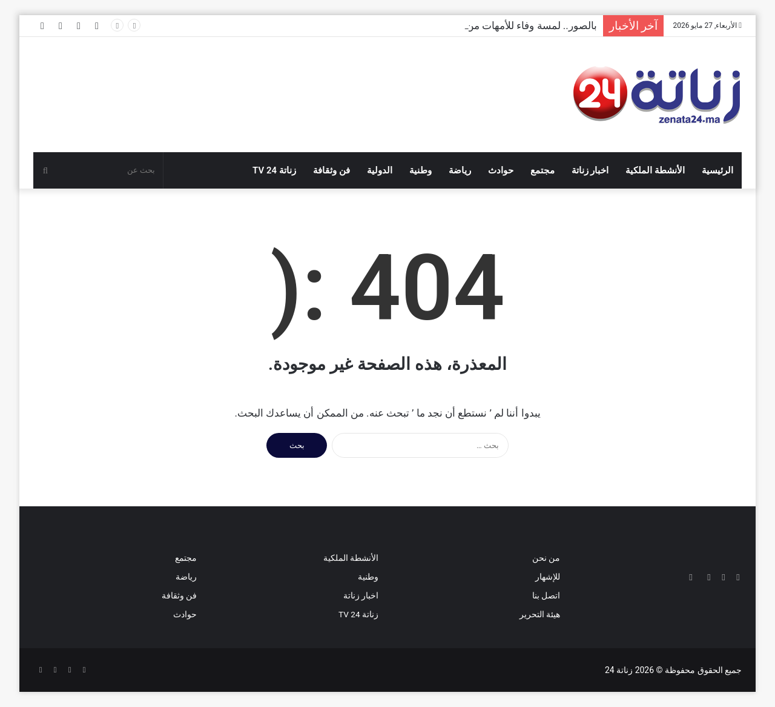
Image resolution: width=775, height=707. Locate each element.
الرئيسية (717, 170)
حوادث (500, 170)
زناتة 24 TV (274, 170)
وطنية (420, 170)
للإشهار (547, 576)
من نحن (546, 558)
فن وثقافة (331, 170)
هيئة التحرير (539, 614)
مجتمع (542, 170)
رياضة (460, 170)
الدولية (379, 170)
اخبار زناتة (590, 170)
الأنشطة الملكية (655, 170)
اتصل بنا (546, 595)
